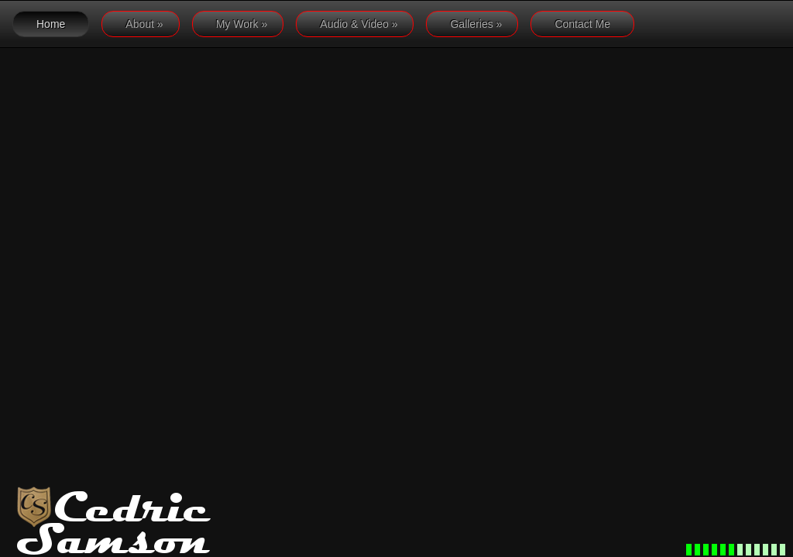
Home (50, 24)
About (144, 24)
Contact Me (582, 24)
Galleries (476, 24)
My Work (242, 24)
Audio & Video (358, 24)
